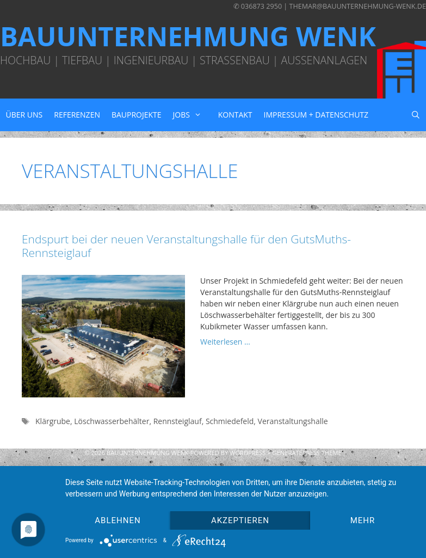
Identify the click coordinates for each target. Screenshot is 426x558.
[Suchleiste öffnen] (415, 115)
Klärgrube (52, 421)
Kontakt (235, 114)
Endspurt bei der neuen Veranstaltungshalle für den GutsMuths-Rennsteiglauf (186, 245)
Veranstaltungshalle (293, 421)
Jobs (193, 115)
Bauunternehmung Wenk (188, 36)
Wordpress (248, 453)
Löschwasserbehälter (111, 421)
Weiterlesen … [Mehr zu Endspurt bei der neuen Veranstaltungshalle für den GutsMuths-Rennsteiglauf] (225, 341)
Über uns (24, 114)
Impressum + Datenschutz (316, 114)
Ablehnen (117, 520)
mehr (362, 520)
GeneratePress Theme (306, 453)
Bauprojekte (137, 114)
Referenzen (77, 114)
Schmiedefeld (230, 421)
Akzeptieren (240, 520)
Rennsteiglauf (177, 421)
